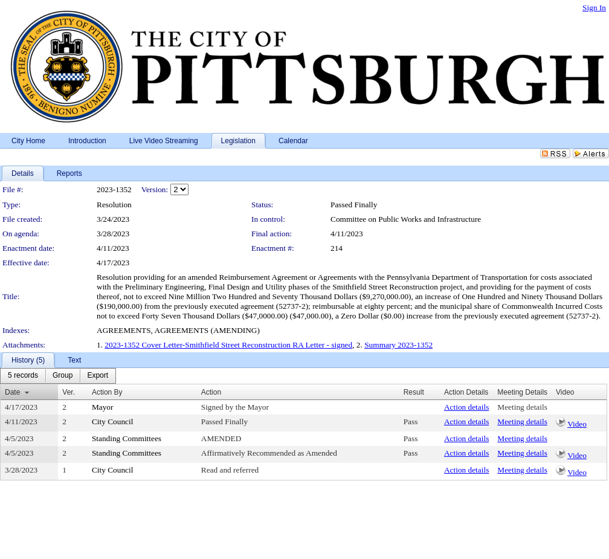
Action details (466, 407)
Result (414, 392)
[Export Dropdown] (97, 376)
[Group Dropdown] (62, 376)
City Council (113, 421)
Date (12, 392)
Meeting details (522, 407)
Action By (107, 392)
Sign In (594, 7)
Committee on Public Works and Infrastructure (405, 219)
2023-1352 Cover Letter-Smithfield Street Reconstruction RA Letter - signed (228, 344)
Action (211, 392)
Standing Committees (126, 438)
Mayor (103, 407)
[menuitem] (23, 376)
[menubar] (58, 376)
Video (577, 423)
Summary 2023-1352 (398, 344)
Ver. (68, 392)
